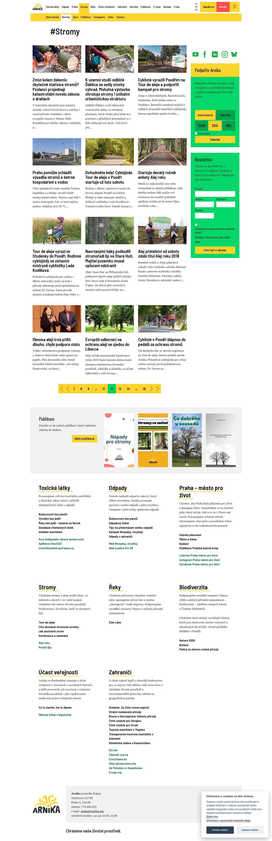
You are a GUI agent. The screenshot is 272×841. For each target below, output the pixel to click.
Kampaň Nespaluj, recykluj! (126, 532)
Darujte (223, 6)
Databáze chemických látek (56, 527)
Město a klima (188, 539)
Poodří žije (45, 647)
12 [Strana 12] (111, 388)
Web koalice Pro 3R (121, 548)
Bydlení (184, 544)
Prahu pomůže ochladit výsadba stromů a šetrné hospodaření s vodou (54, 177)
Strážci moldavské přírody (125, 712)
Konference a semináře (53, 636)
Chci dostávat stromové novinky (59, 627)
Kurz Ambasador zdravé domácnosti (61, 539)
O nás (177, 6)
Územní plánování (190, 535)
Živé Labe (115, 622)
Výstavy (120, 17)
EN (196, 10)
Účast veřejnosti (106, 6)
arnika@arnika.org (92, 811)
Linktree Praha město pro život (198, 555)
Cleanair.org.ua (118, 754)
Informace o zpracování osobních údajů (228, 820)
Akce (75, 17)
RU (196, 7)
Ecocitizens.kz (118, 759)
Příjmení (221, 199)
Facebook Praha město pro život (199, 564)
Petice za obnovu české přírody (199, 649)
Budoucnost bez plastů (53, 514)
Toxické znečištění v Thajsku (127, 729)
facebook (205, 53)
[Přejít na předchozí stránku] (68, 388)
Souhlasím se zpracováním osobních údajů (215, 230)
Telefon (199, 210)
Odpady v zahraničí (121, 536)
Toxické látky (52, 6)
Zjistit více (212, 816)
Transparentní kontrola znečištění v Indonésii (131, 736)
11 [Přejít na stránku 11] (104, 388)
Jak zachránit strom (51, 631)
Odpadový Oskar (119, 523)
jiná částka (204, 133)
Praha (75, 6)
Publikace (146, 6)
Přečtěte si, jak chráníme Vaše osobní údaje (212, 239)
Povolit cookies (220, 830)
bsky (234, 53)
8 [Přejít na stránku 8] (81, 388)
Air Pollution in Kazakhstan (125, 768)
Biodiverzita (193, 587)
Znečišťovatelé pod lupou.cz (56, 548)
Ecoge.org (115, 772)
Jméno (199, 199)
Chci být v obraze (215, 250)
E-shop (156, 6)
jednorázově (205, 115)
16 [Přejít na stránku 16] (144, 388)
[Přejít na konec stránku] (158, 388)
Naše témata (52, 17)
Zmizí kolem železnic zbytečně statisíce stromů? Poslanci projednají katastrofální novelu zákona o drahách (56, 89)
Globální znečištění (50, 532)
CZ (196, 4)
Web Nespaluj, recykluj (123, 543)
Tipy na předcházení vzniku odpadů (131, 527)
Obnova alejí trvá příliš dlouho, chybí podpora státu (56, 342)
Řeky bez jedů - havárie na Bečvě (59, 523)
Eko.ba (113, 750)
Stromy (84, 6)
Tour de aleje (47, 622)
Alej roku (44, 643)
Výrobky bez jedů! (50, 518)
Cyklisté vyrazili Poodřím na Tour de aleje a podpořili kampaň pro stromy (161, 84)
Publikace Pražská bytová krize (198, 548)
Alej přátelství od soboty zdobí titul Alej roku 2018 (158, 253)
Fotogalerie (99, 17)
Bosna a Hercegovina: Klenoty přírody (132, 716)
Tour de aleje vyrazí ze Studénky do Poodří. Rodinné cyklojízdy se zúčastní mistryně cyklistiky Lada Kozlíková (57, 261)
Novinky (134, 6)
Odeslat (215, 139)
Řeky (93, 6)
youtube (195, 53)
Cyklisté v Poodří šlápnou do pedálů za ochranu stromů (162, 342)
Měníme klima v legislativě (55, 714)
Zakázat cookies (249, 830)
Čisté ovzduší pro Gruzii (123, 725)
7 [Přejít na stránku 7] (74, 388)
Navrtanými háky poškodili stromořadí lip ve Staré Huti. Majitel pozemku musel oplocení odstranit (109, 258)
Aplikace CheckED (50, 543)
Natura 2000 (187, 640)
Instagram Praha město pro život (199, 560)
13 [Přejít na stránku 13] (120, 388)
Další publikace (85, 438)
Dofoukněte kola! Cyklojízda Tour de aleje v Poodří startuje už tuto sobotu (108, 177)
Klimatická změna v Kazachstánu (129, 743)
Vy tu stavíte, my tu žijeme (55, 707)
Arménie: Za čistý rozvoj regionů (129, 707)
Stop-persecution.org (122, 763)
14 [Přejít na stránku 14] (128, 388)
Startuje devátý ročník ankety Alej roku (157, 175)
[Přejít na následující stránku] (151, 388)
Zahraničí (122, 6)
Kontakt (167, 6)
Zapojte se (208, 6)
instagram (224, 53)
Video (110, 17)
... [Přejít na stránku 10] (96, 388)
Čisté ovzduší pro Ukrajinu (125, 721)
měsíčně (225, 115)
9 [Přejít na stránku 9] (88, 388)
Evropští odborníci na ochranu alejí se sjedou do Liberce (107, 344)
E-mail (199, 188)
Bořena (183, 645)
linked (215, 53)
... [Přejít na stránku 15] (136, 388)
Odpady (65, 6)
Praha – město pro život (201, 491)
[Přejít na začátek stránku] (61, 388)
